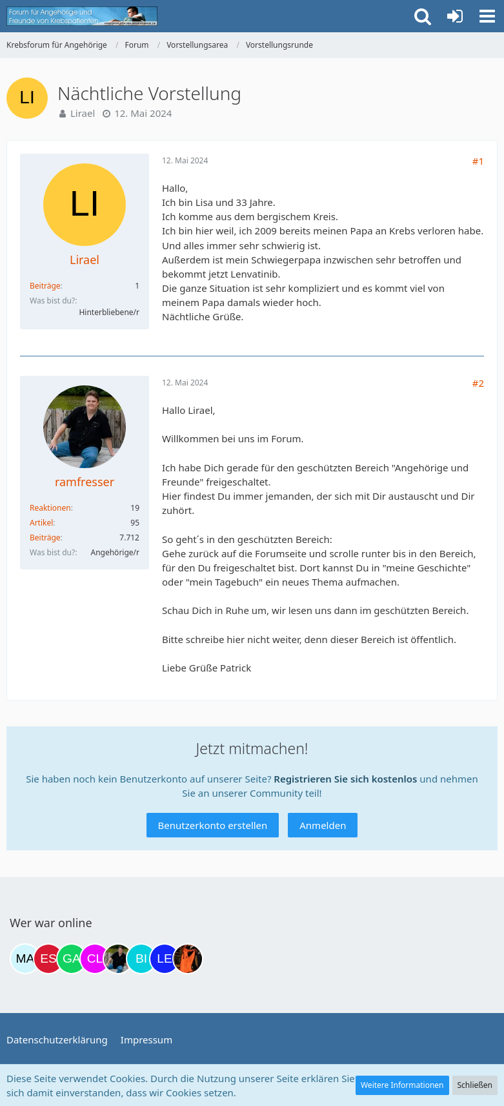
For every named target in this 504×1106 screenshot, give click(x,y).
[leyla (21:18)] (164, 958)
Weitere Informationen (402, 1085)
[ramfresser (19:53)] (118, 958)
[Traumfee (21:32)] (187, 958)
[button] (487, 16)
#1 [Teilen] (478, 160)
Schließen (475, 1085)
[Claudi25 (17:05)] (94, 958)
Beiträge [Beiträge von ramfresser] (45, 537)
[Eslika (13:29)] (48, 958)
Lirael (82, 113)
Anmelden (322, 825)
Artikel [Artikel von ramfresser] (41, 522)
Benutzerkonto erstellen (213, 825)
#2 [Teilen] (478, 382)
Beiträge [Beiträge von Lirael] (45, 285)
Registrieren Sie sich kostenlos (345, 778)
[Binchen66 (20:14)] (141, 958)
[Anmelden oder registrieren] (455, 16)
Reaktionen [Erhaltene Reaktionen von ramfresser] (50, 507)
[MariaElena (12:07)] (25, 958)
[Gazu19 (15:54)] (71, 958)
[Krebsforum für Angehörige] (82, 16)
